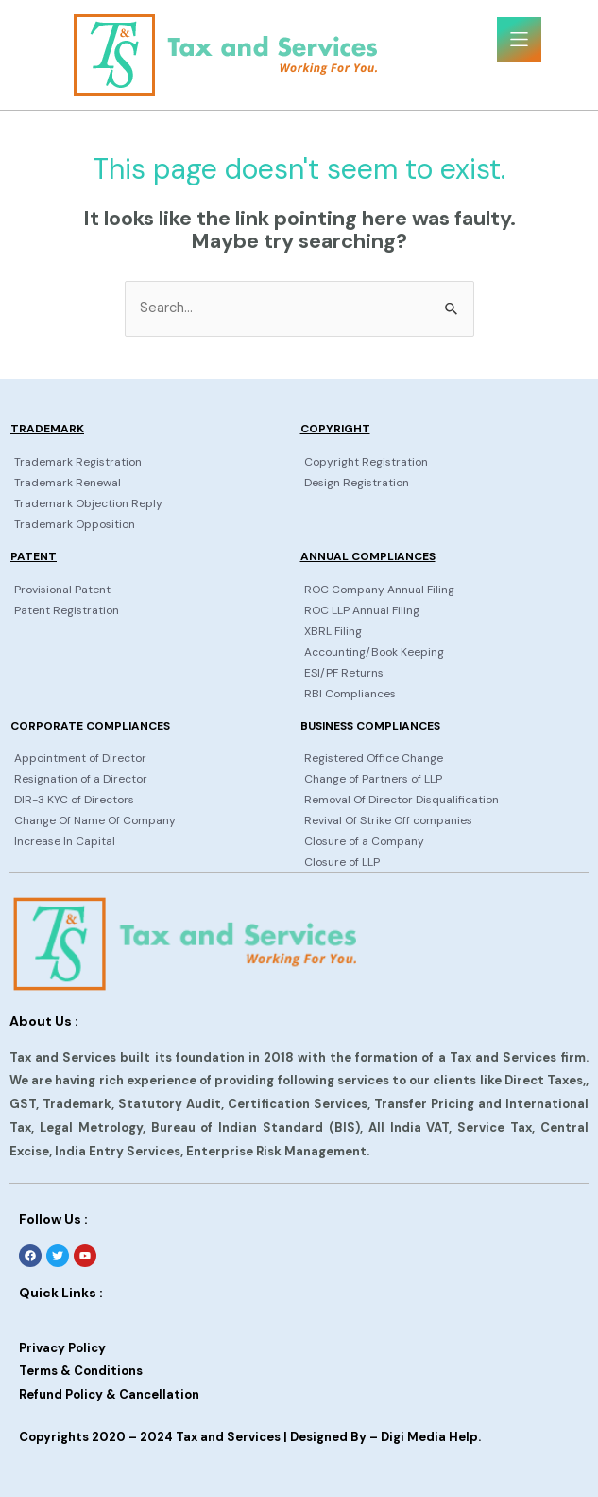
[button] (519, 39)
